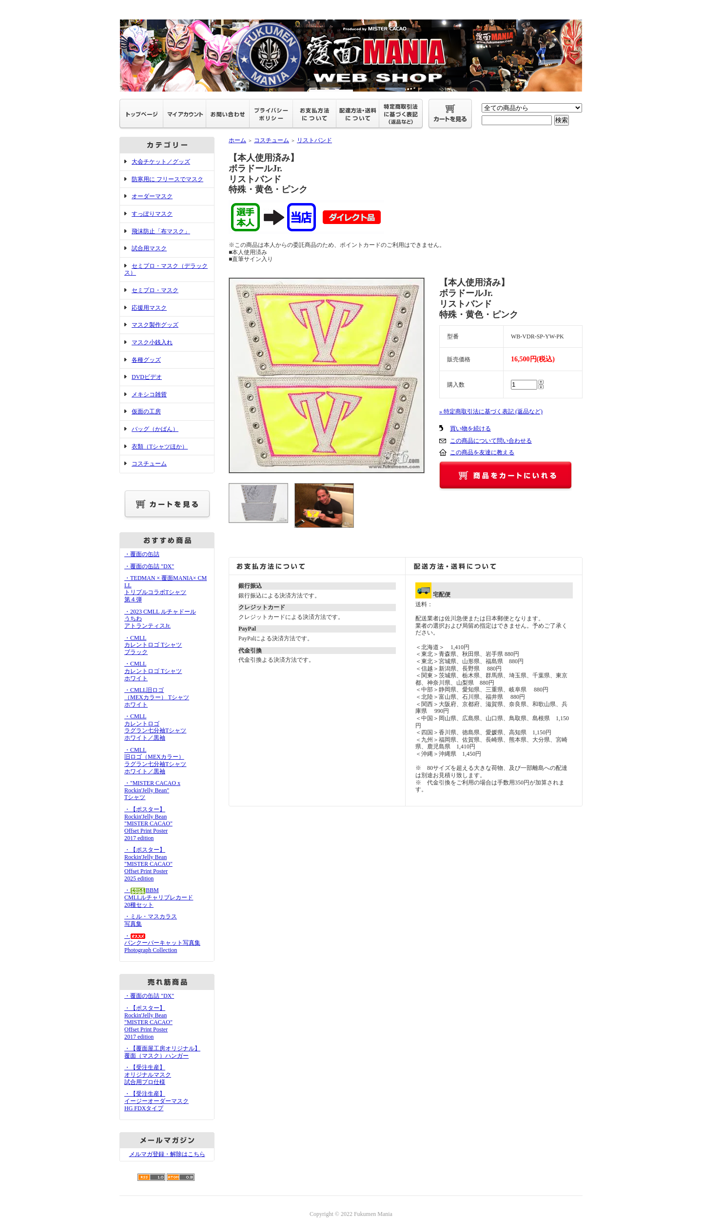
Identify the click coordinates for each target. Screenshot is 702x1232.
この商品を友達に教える (482, 452)
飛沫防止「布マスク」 (161, 231)
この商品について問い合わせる (491, 440)
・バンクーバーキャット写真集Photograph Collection (162, 943)
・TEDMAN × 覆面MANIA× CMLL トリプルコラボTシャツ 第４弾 (165, 589)
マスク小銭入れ (152, 342)
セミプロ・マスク (155, 290)
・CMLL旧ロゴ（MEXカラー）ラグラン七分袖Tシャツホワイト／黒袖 (155, 761)
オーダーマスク (152, 196)
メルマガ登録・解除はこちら (167, 1154)
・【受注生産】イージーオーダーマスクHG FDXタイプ (156, 1100)
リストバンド (314, 140)
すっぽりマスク (152, 213)
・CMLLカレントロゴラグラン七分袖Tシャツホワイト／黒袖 (155, 727)
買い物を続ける (470, 428)
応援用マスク (149, 307)
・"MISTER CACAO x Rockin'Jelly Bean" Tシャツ (152, 790)
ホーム (237, 140)
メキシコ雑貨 (149, 394)
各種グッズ (146, 359)
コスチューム (149, 463)
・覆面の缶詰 (141, 554)
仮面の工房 (146, 411)
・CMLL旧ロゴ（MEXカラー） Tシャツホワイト (156, 697)
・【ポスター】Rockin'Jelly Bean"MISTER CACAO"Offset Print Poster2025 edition (148, 864)
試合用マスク (149, 248)
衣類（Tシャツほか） (160, 446)
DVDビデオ (147, 376)
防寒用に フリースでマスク (167, 179)
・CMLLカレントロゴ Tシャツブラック (153, 645)
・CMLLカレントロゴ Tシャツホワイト (153, 670)
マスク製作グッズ (155, 324)
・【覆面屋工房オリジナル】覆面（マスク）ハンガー (162, 1052)
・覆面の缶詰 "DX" (149, 566)
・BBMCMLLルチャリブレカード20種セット (158, 897)
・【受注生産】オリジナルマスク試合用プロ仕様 (147, 1074)
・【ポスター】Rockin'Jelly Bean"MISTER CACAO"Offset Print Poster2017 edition (148, 823)
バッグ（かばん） (155, 429)
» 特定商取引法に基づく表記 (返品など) (491, 411)
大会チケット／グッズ (161, 161)
